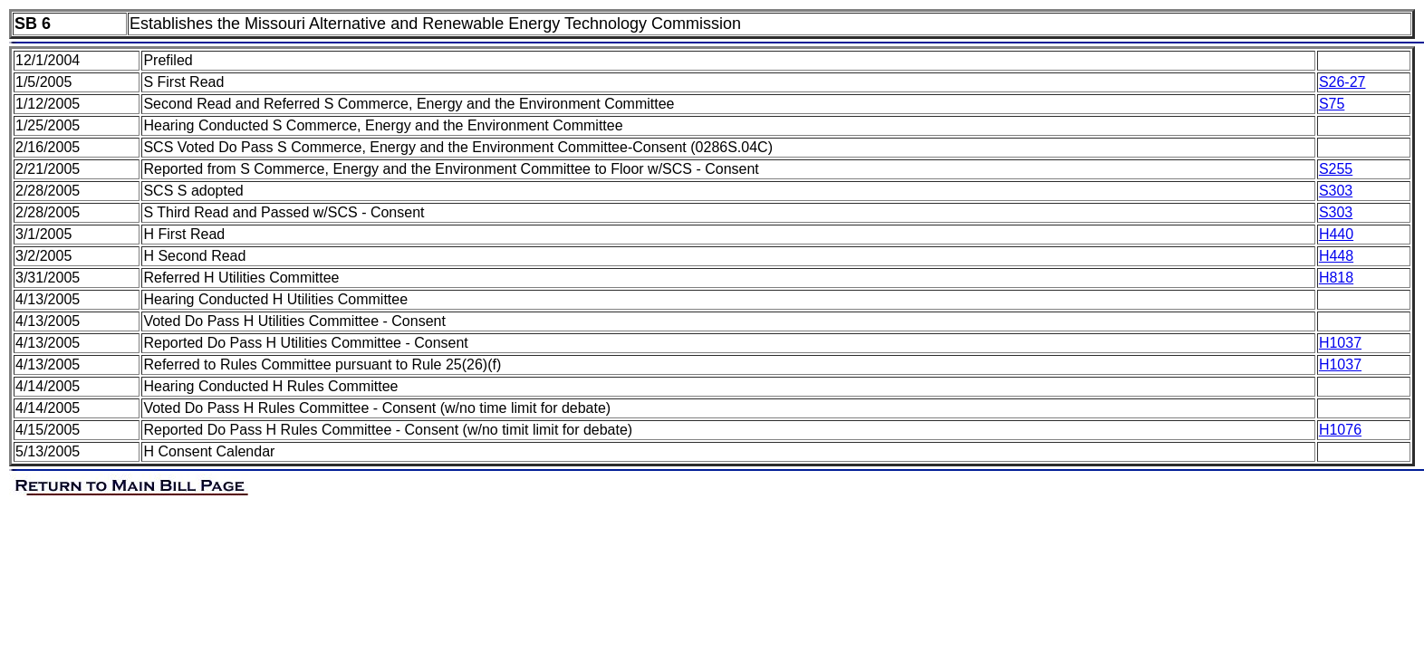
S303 (1335, 190)
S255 (1335, 169)
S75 (1331, 103)
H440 (1336, 234)
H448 (1336, 256)
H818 (1336, 277)
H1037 (1340, 342)
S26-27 (1342, 82)
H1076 (1340, 429)
